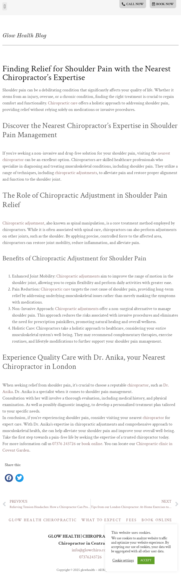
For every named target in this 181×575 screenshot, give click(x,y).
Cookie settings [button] (123, 560)
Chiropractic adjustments (78, 276)
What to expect (101, 520)
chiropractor (138, 385)
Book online (157, 520)
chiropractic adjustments (76, 173)
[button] (4, 6)
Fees (131, 520)
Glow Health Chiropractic (43, 520)
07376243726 (90, 557)
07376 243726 (64, 443)
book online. (92, 443)
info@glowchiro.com (91, 550)
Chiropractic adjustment (23, 223)
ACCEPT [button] (146, 560)
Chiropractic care (63, 103)
